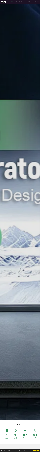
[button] (33, 1)
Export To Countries (15, 438)
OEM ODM (35, 437)
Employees (25, 437)
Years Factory (6, 438)
